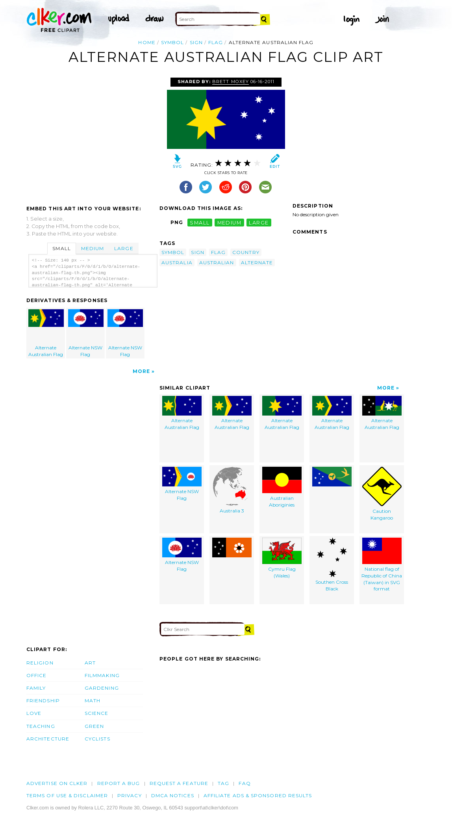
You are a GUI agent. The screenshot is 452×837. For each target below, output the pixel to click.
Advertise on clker (56, 783)
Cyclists (97, 739)
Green (94, 726)
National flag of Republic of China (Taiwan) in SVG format (381, 565)
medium (229, 222)
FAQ (244, 783)
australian (216, 262)
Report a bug (118, 783)
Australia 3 (231, 490)
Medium (92, 248)
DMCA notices (172, 795)
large (259, 222)
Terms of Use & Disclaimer (67, 795)
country (245, 252)
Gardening (102, 688)
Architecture (47, 739)
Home (146, 42)
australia (177, 262)
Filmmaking (102, 675)
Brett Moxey (230, 81)
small (199, 222)
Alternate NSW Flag (86, 333)
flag (215, 42)
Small (61, 248)
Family (36, 688)
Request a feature (179, 783)
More (141, 371)
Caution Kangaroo (382, 494)
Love (33, 713)
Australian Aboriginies (282, 487)
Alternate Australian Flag (46, 333)
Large (123, 248)
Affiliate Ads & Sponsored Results (258, 795)
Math (92, 700)
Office (36, 675)
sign (196, 42)
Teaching (40, 726)
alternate (257, 262)
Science (97, 713)
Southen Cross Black (331, 565)
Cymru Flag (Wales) (282, 558)
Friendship (43, 700)
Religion (40, 663)
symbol (172, 42)
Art (90, 663)
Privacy (129, 795)
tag (223, 783)
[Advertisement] (92, 137)
